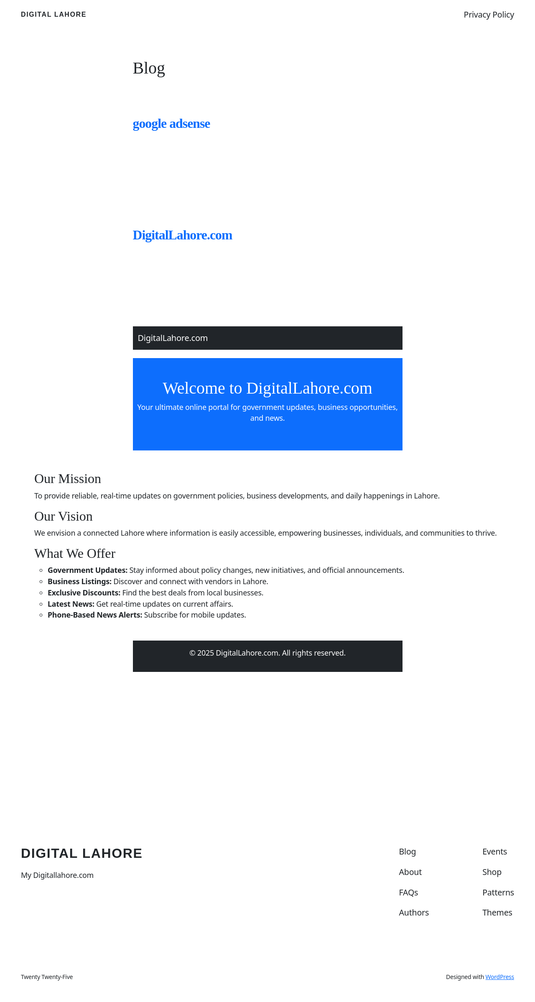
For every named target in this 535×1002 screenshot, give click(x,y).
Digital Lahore (54, 14)
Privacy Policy (489, 14)
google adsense (171, 123)
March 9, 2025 (151, 156)
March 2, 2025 (151, 708)
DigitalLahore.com (182, 235)
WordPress (500, 977)
